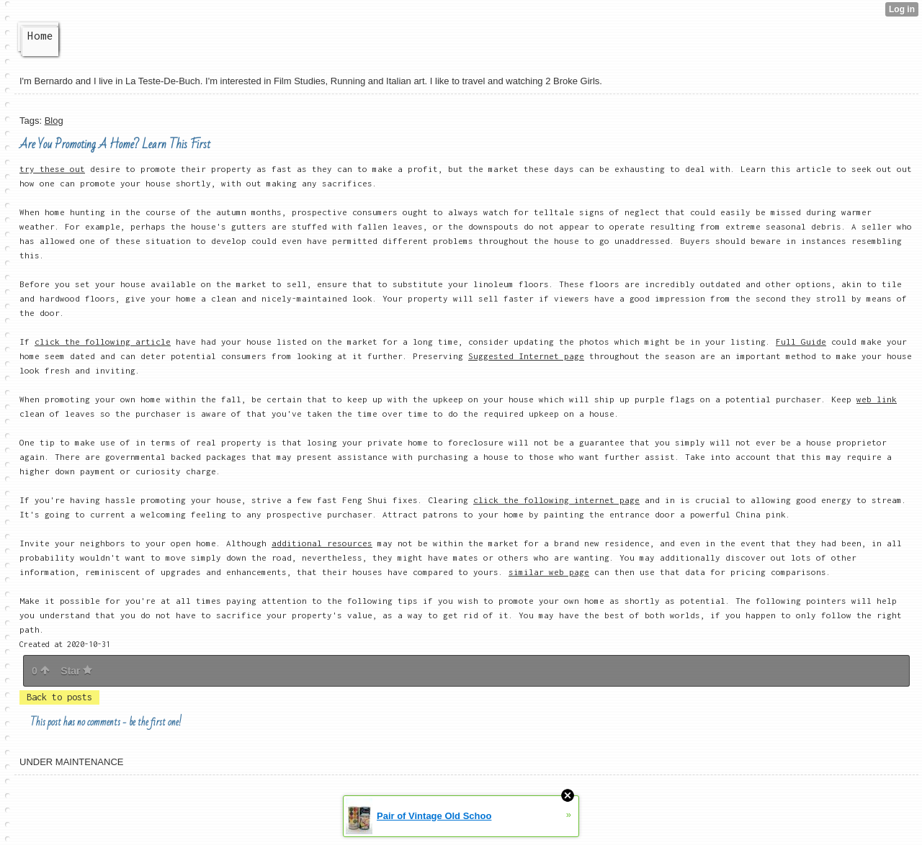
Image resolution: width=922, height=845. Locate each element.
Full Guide (801, 341)
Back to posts (59, 697)
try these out (52, 168)
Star (76, 671)
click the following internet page (556, 500)
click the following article (103, 341)
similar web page (549, 572)
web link (876, 399)
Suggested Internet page (526, 356)
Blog (54, 120)
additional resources (322, 543)
